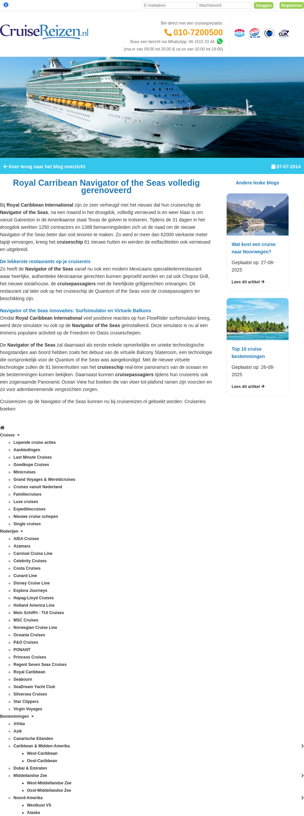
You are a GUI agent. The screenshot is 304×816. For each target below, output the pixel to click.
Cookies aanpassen (131, 660)
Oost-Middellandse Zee (79, 659)
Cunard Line (14, 548)
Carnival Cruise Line (21, 526)
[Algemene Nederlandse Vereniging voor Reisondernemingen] (238, 32)
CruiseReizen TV (128, 615)
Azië (62, 533)
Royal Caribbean (18, 644)
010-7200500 (198, 32)
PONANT (11, 622)
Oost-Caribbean (73, 651)
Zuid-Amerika (70, 725)
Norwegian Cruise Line (23, 600)
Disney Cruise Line (20, 555)
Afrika (64, 511)
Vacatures (122, 630)
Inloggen (263, 5)
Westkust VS (70, 718)
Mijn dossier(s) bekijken (134, 555)
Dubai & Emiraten (74, 570)
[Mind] (185, 792)
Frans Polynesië (73, 577)
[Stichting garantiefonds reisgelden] (253, 32)
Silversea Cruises (19, 666)
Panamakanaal (72, 674)
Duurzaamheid (126, 652)
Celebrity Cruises (18, 533)
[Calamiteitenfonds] (268, 32)
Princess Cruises (18, 629)
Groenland (68, 585)
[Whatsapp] (219, 41)
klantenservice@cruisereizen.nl (196, 592)
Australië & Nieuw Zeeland (82, 526)
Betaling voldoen (128, 533)
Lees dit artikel (248, 298)
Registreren (291, 5)
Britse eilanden (72, 540)
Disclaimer (122, 749)
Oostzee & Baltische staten (83, 666)
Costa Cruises (16, 540)
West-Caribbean (73, 703)
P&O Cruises (15, 614)
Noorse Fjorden (72, 637)
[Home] (5, 65)
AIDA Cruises (15, 511)
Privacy (140, 749)
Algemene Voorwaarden (172, 749)
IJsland (65, 600)
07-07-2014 (286, 183)
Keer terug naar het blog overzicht (44, 183)
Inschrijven (270, 461)
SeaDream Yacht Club (23, 659)
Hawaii (65, 592)
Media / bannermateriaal (135, 622)
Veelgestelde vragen (131, 518)
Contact (120, 511)
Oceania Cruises (18, 607)
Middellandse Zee (74, 607)
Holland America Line (22, 577)
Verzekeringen (126, 526)
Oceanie (66, 644)
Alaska (65, 518)
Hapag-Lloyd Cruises (22, 570)
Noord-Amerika (72, 614)
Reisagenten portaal (131, 577)
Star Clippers (15, 674)
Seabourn (12, 651)
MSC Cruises (15, 592)
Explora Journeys (19, 563)
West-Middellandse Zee (80, 711)
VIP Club (121, 608)
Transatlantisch (72, 681)
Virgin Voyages (16, 681)
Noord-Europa (71, 622)
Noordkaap (68, 629)
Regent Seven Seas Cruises (28, 637)
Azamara (11, 518)
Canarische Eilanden (77, 548)
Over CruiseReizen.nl (132, 600)
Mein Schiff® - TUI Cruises (27, 585)
